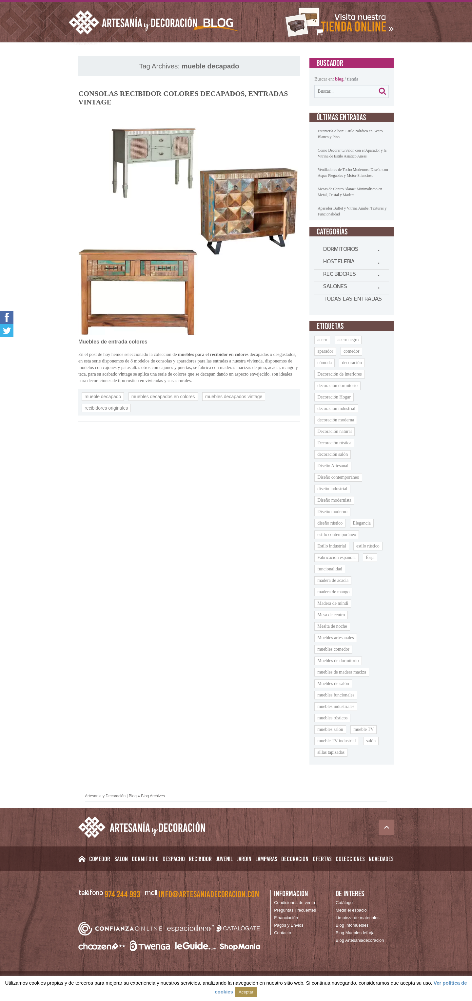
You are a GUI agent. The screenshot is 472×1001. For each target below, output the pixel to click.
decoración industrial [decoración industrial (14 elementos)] (336, 408)
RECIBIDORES (339, 275)
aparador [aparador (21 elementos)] (325, 351)
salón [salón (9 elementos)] (371, 740)
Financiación (286, 918)
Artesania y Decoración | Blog (111, 796)
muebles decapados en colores (163, 396)
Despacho (174, 859)
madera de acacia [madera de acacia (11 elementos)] (332, 580)
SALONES (335, 288)
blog (339, 79)
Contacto (282, 933)
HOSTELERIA (339, 263)
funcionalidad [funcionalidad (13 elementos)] (329, 568)
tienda (352, 79)
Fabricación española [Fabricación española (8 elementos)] (336, 557)
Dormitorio (145, 859)
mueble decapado (103, 396)
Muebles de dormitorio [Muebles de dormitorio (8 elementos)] (338, 660)
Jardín (244, 859)
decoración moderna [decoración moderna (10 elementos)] (335, 419)
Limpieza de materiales (358, 918)
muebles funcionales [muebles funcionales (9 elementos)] (335, 695)
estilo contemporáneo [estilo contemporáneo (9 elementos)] (336, 534)
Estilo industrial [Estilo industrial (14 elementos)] (331, 546)
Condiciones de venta (294, 902)
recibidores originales (106, 408)
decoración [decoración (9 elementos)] (352, 362)
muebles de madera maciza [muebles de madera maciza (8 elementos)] (341, 672)
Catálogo (344, 902)
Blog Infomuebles (352, 925)
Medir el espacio (351, 910)
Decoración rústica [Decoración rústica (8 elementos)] (334, 442)
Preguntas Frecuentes (295, 910)
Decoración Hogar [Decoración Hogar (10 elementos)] (333, 397)
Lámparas (266, 859)
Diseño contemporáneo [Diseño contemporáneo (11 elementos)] (338, 477)
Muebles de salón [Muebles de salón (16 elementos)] (333, 683)
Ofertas (322, 859)
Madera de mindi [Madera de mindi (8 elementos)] (332, 603)
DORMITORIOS (340, 250)
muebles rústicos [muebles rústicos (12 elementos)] (332, 717)
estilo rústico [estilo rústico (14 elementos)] (368, 546)
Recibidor (200, 859)
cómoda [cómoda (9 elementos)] (324, 362)
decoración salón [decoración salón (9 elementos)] (332, 454)
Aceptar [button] (246, 992)
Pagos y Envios (289, 925)
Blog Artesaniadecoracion (360, 940)
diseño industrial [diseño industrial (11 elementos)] (332, 488)
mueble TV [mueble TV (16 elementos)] (363, 729)
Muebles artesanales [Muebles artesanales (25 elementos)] (335, 637)
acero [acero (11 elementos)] (322, 339)
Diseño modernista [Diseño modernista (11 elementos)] (334, 500)
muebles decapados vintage (233, 396)
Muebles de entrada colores (113, 341)
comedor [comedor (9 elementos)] (351, 351)
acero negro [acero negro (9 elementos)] (348, 339)
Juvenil (224, 859)
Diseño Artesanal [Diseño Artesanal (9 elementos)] (332, 465)
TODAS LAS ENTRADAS (352, 300)
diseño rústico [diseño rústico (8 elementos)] (330, 523)
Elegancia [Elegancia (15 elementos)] (362, 523)
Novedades (381, 859)
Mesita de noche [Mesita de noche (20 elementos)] (332, 626)
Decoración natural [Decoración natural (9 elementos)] (334, 431)
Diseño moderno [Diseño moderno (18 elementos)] (332, 511)
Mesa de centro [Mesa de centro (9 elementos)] (331, 614)
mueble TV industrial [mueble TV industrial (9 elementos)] (336, 740)
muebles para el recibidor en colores (213, 354)
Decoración (294, 859)
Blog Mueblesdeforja (355, 933)
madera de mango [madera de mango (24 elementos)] (333, 591)
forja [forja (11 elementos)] (370, 557)
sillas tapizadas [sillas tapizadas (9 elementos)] (330, 752)
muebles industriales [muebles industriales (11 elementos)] (335, 706)
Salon (121, 859)
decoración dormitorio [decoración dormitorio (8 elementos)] (337, 385)
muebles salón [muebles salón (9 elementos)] (330, 729)
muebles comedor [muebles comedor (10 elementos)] (333, 649)
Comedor (99, 859)
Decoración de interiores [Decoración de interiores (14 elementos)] (339, 374)
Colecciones (350, 859)
